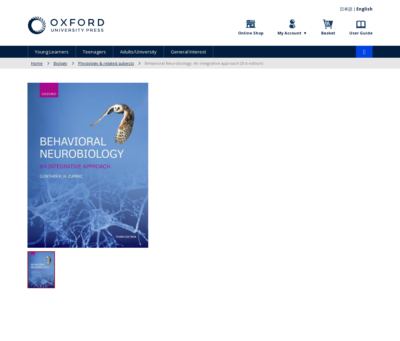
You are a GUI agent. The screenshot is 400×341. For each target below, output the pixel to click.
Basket (328, 33)
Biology (60, 63)
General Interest (188, 52)
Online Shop (250, 33)
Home (37, 63)
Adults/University (138, 52)
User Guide (361, 33)
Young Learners (52, 52)
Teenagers (94, 52)
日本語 (346, 9)
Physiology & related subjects (106, 63)
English (364, 9)
